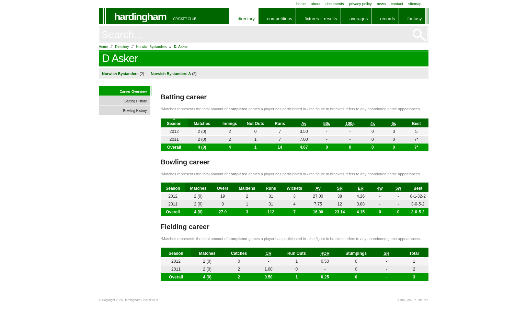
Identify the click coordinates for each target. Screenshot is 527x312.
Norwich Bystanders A (171, 74)
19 (222, 196)
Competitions (279, 18)
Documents (334, 4)
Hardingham (140, 16)
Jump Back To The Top (412, 300)
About (315, 4)
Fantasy (415, 18)
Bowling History (135, 111)
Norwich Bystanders (151, 47)
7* (416, 147)
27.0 (223, 212)
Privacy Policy (360, 4)
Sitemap (415, 4)
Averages (359, 18)
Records (387, 18)
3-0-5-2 (418, 212)
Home (301, 4)
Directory (246, 18)
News (381, 4)
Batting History (135, 101)
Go (419, 35)
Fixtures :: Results (321, 18)
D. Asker (181, 47)
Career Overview (133, 91)
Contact (397, 4)
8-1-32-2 (418, 196)
